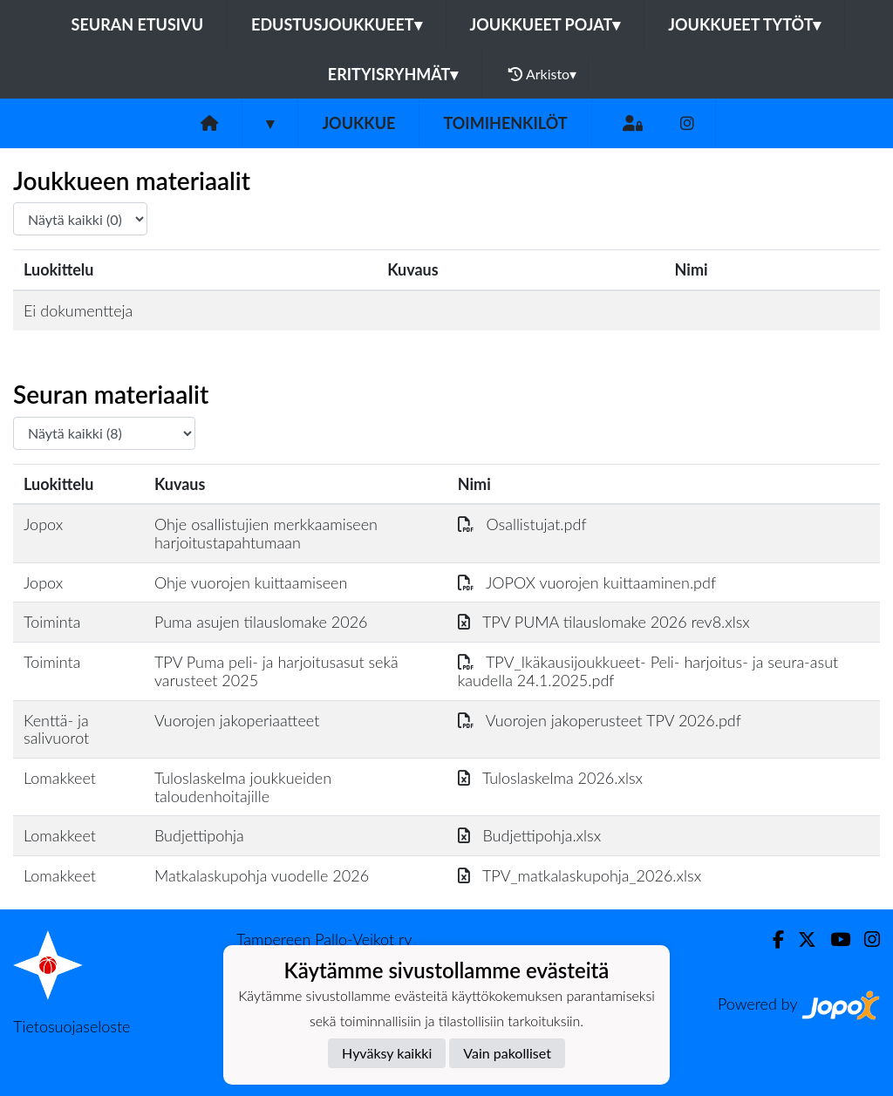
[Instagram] (687, 123)
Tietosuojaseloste (71, 1026)
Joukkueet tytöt (744, 24)
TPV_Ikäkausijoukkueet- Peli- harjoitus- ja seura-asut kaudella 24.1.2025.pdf (648, 671)
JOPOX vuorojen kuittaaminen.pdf (587, 582)
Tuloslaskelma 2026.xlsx (550, 777)
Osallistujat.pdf (522, 524)
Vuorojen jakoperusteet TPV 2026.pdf (599, 720)
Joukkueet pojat (545, 24)
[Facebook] (771, 939)
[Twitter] (800, 939)
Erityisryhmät (393, 74)
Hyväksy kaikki (387, 1053)
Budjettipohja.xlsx (529, 835)
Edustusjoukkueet (336, 24)
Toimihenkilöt (505, 123)
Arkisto (542, 74)
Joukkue (358, 123)
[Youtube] (833, 939)
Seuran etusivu (138, 24)
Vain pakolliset (507, 1053)
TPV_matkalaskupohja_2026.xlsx (579, 875)
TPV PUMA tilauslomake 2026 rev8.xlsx (604, 621)
